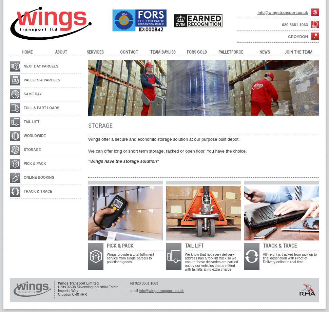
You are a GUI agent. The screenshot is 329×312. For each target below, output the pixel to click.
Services (95, 52)
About (61, 52)
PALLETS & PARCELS (42, 80)
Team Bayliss (162, 52)
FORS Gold (197, 52)
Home (27, 52)
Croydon (298, 37)
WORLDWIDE (35, 136)
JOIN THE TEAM (298, 52)
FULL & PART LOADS (41, 108)
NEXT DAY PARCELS (41, 66)
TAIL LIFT (31, 122)
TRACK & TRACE (38, 191)
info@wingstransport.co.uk (282, 13)
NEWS (264, 52)
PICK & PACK (35, 163)
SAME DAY (33, 94)
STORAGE (32, 150)
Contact (129, 52)
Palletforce (230, 52)
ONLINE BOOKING (39, 177)
